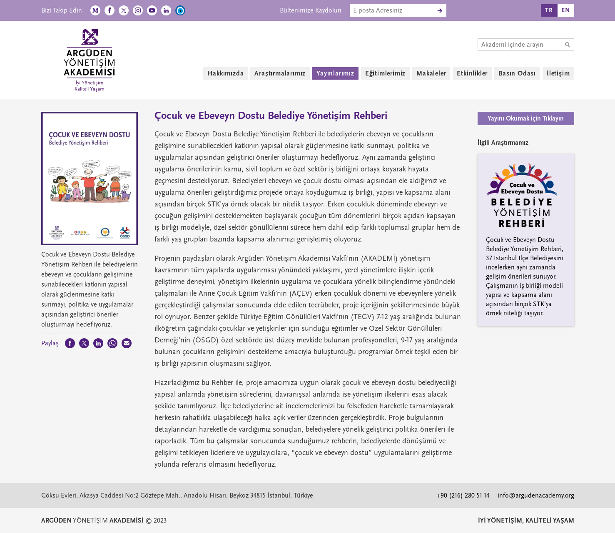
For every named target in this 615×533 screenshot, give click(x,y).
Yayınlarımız (335, 73)
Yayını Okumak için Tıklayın (526, 118)
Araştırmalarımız (280, 73)
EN (565, 10)
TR (549, 10)
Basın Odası (517, 73)
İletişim (558, 73)
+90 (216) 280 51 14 (463, 495)
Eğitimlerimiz (385, 73)
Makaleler (431, 73)
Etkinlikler (472, 73)
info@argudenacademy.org (536, 495)
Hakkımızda (225, 73)
